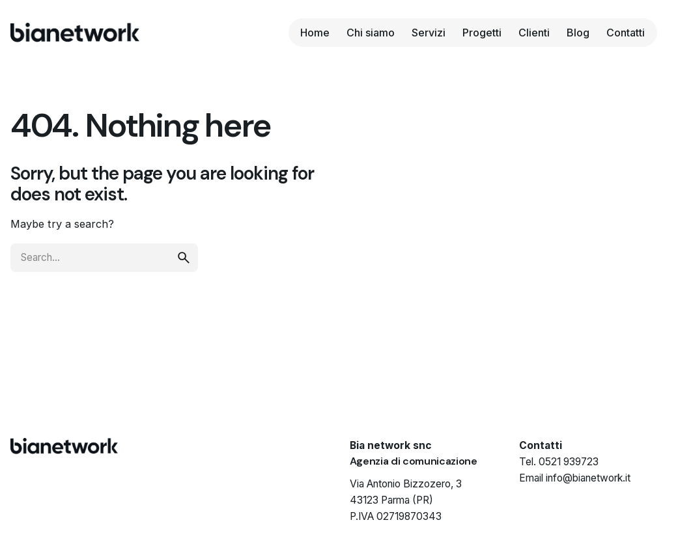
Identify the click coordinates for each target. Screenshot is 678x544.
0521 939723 (569, 462)
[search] (183, 257)
